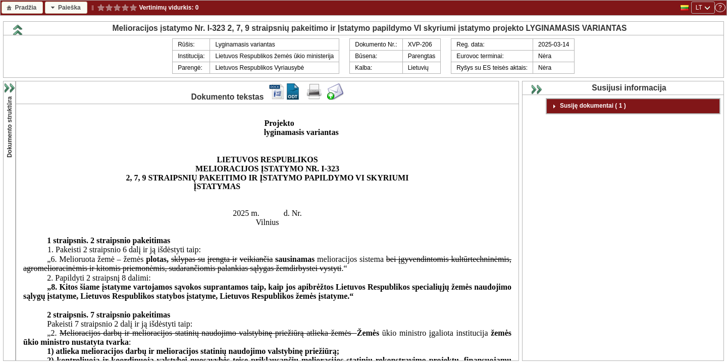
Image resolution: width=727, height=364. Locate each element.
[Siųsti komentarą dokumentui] (335, 97)
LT (699, 7)
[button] (22, 7)
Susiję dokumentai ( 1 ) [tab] (588, 106)
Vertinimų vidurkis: (166, 7)
